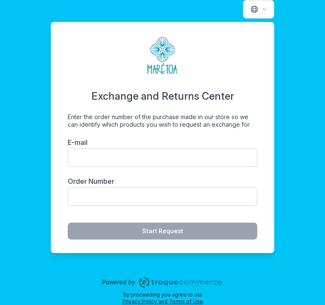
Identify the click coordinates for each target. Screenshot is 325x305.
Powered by (162, 282)
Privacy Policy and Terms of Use (162, 301)
